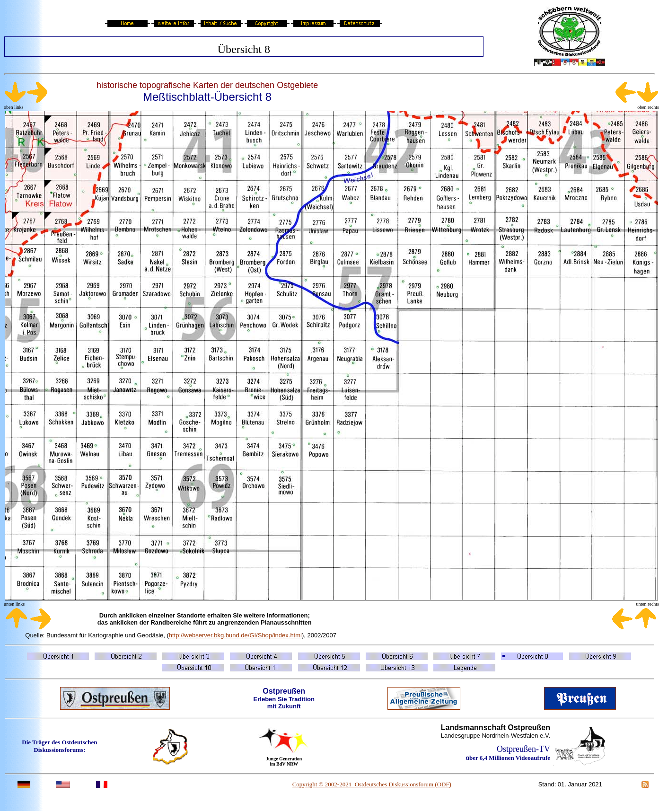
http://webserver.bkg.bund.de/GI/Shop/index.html (235, 635)
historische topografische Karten (157, 85)
